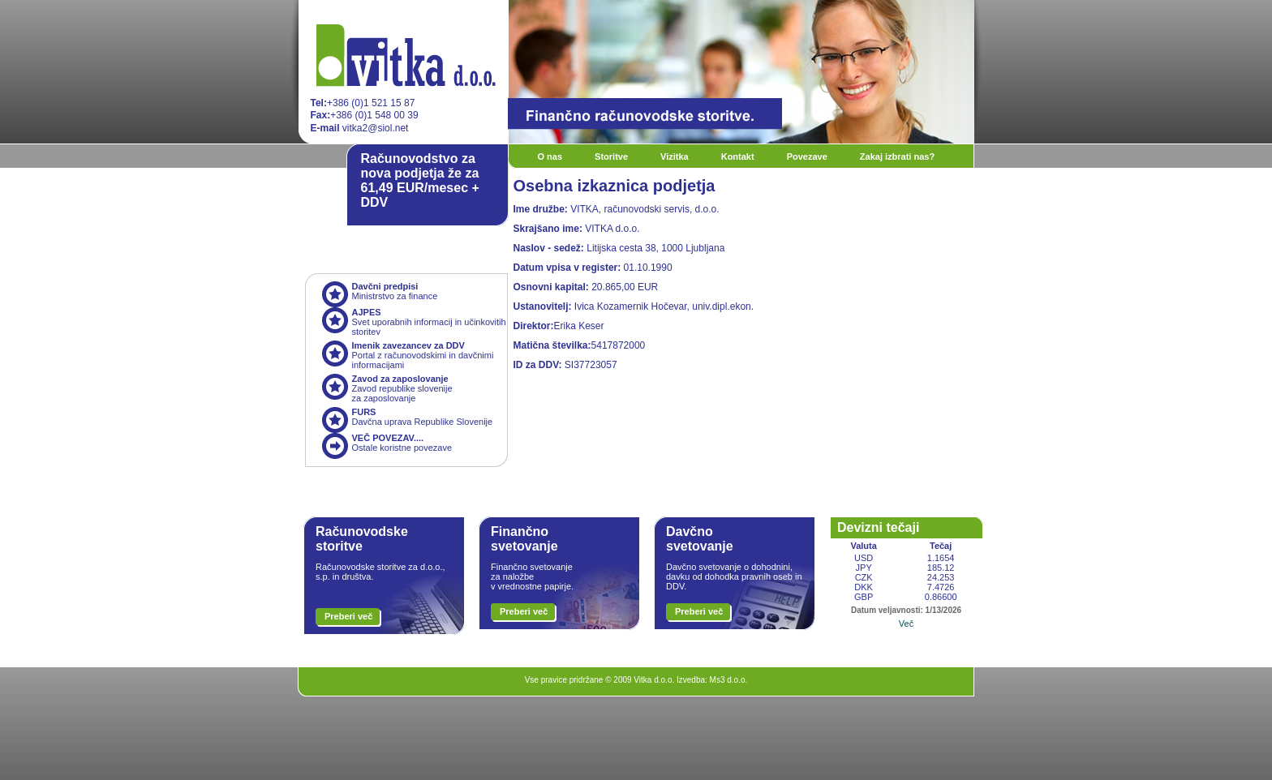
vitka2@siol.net (360, 128)
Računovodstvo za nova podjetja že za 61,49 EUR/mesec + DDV (420, 180)
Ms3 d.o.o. (729, 679)
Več (906, 623)
